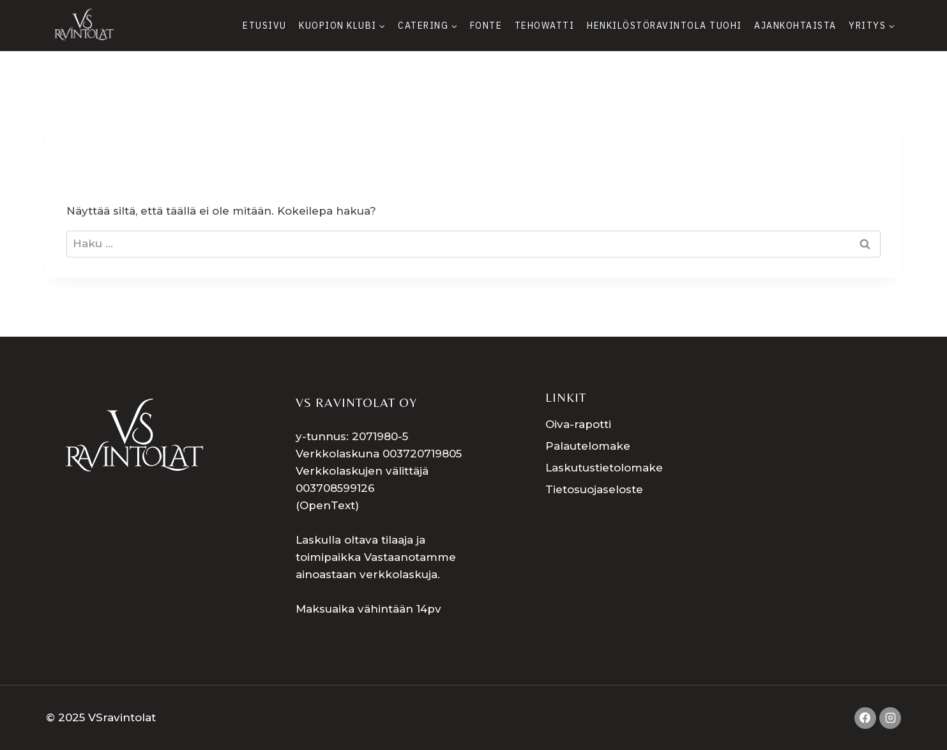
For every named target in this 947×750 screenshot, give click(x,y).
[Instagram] (890, 718)
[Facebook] (865, 718)
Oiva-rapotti (578, 424)
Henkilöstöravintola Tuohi (664, 25)
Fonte (486, 25)
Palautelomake (587, 446)
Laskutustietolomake (604, 467)
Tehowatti (545, 25)
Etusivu (265, 25)
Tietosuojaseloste (594, 489)
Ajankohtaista (795, 25)
